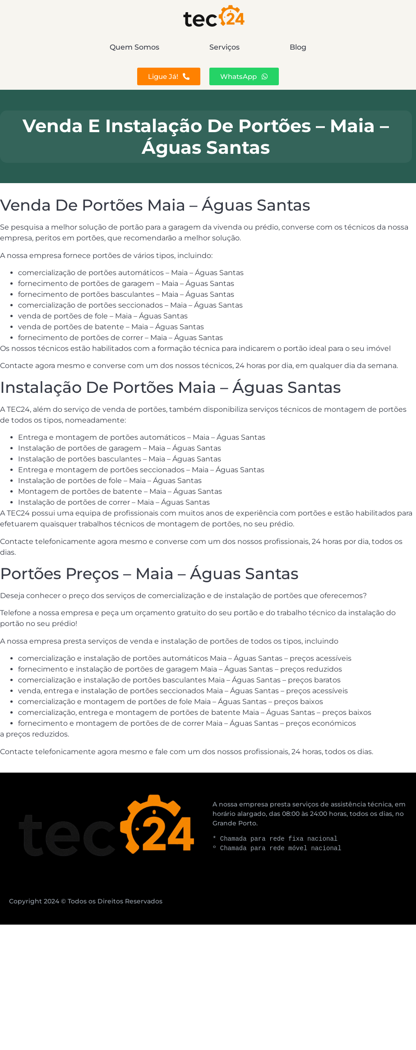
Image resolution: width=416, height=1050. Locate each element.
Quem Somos (78, 47)
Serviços (224, 47)
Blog (354, 47)
